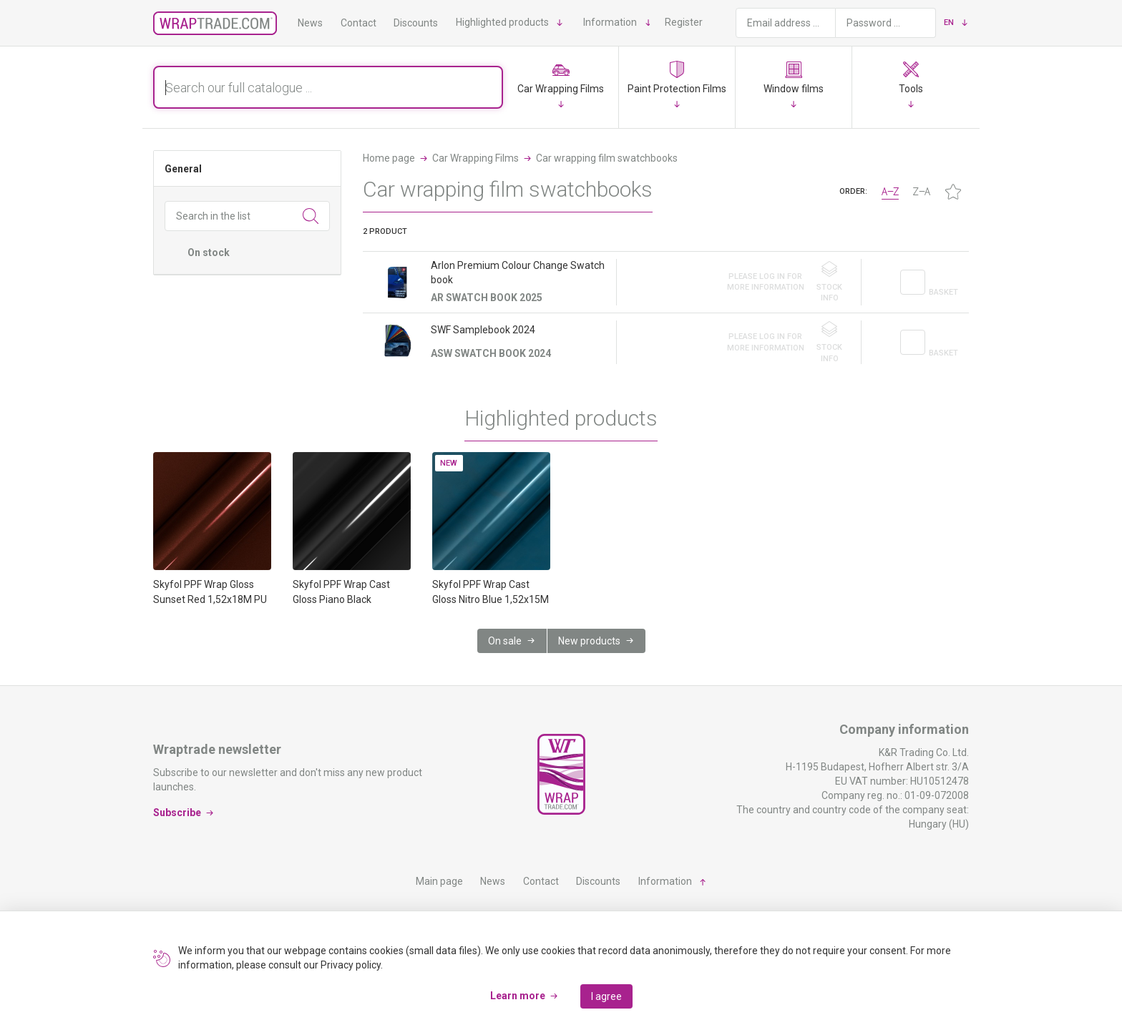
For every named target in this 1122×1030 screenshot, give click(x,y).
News (310, 23)
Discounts (416, 23)
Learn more (517, 995)
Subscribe (177, 812)
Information (610, 22)
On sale (505, 641)
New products (589, 641)
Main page (439, 881)
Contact (358, 23)
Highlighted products (502, 22)
